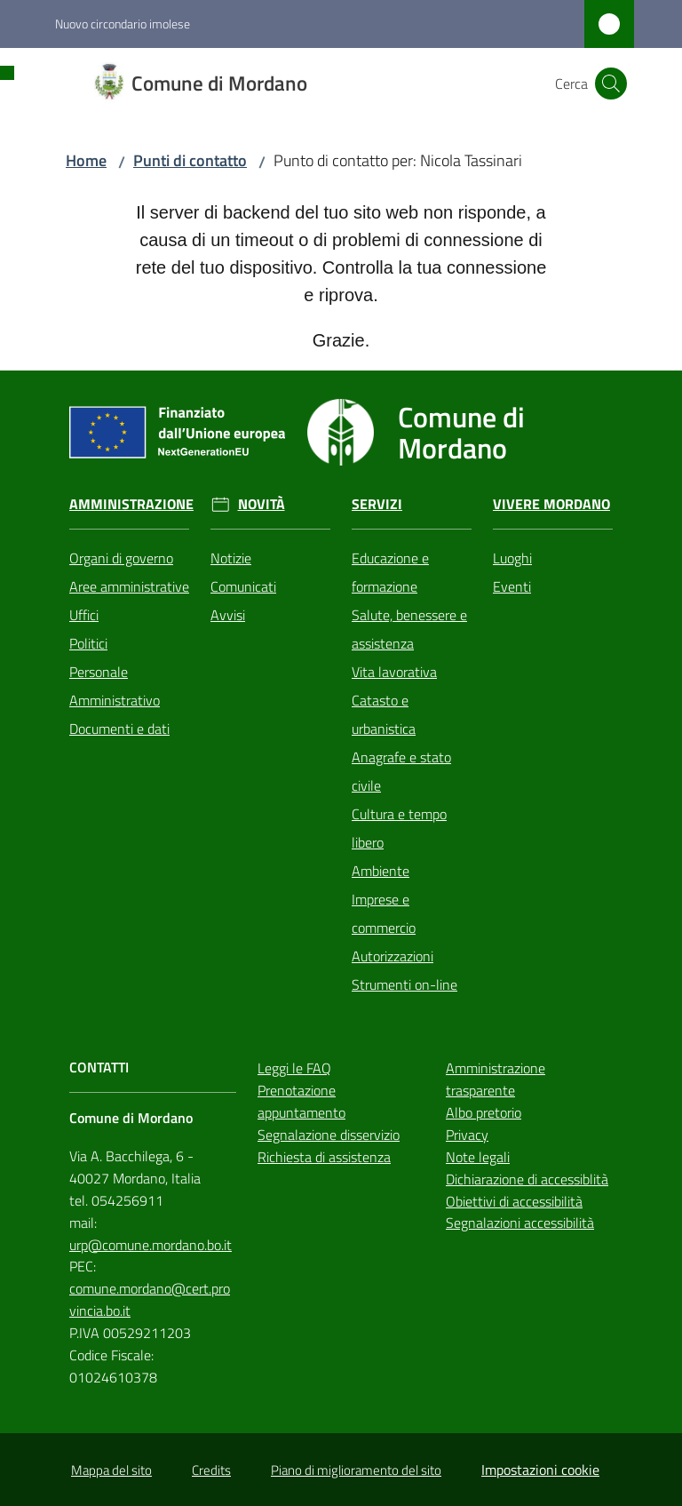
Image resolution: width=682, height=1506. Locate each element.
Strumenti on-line (404, 984)
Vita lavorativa (394, 671)
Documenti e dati (119, 728)
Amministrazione (131, 504)
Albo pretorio (483, 1112)
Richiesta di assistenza (324, 1156)
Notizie (230, 558)
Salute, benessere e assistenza (409, 629)
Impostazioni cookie (540, 1469)
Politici (88, 643)
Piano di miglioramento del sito (356, 1470)
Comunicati (243, 586)
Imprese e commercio (384, 913)
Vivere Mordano (551, 504)
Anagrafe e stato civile (401, 771)
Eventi (512, 586)
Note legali (478, 1156)
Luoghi (512, 558)
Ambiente (380, 870)
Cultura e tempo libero (399, 828)
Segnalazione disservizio (329, 1134)
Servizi (377, 504)
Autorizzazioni (392, 956)
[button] (611, 84)
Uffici (84, 615)
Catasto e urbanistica (384, 714)
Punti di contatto (190, 160)
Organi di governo (121, 558)
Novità (261, 504)
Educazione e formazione (390, 572)
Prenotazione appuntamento (301, 1101)
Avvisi (227, 615)
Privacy (467, 1134)
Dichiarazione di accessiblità (527, 1179)
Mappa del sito (111, 1470)
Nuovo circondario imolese (122, 23)
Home (86, 160)
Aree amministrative (129, 586)
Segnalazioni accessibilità (520, 1222)
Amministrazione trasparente (495, 1079)
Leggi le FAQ (294, 1068)
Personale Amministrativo (114, 686)
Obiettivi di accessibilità (514, 1201)
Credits (211, 1470)
